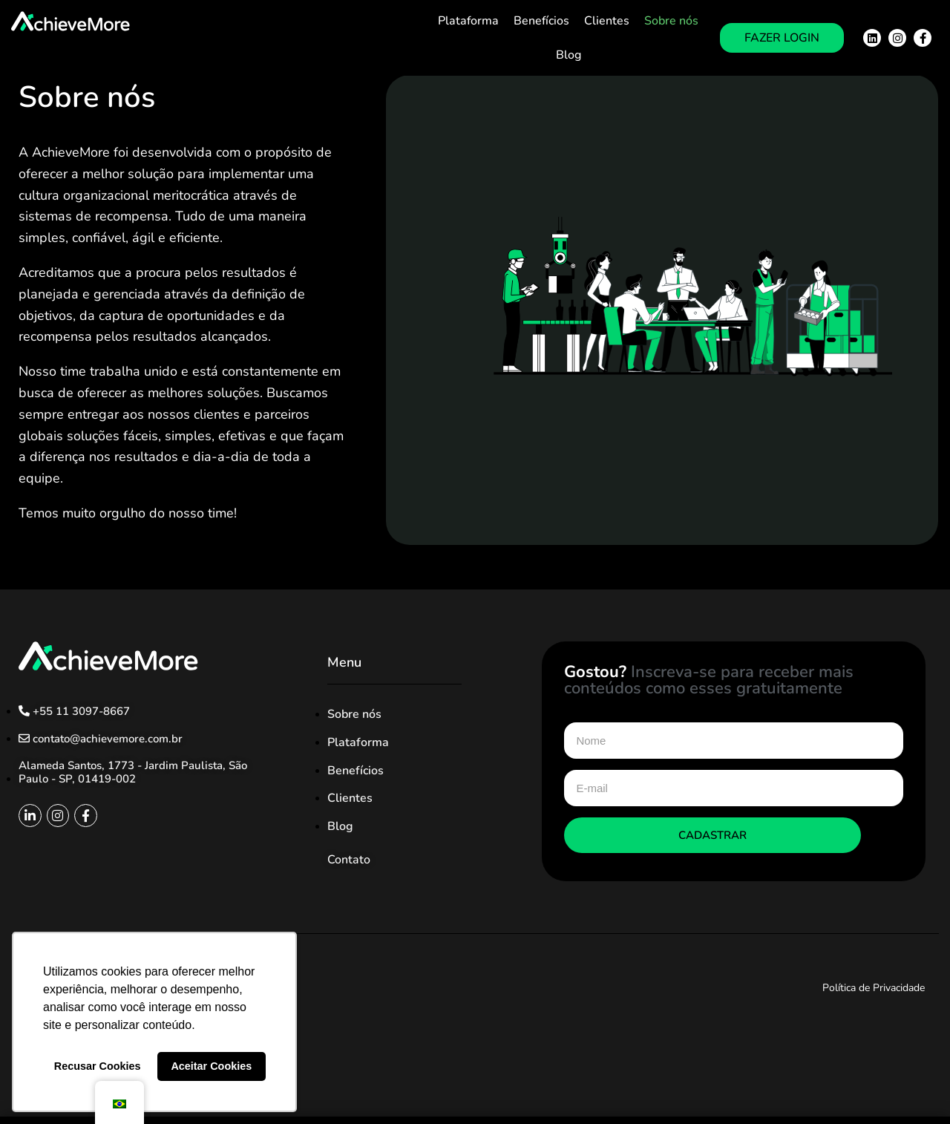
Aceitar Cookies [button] (211, 1066)
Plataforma (468, 21)
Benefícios (541, 21)
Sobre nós (671, 21)
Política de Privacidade (873, 988)
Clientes (606, 21)
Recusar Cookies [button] (97, 1066)
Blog (568, 55)
